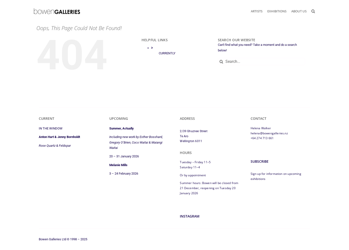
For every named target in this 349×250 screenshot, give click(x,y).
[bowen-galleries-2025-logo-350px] (56, 9)
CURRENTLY (167, 53)
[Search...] (261, 61)
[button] (313, 11)
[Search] (221, 61)
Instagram (189, 216)
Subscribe (260, 161)
